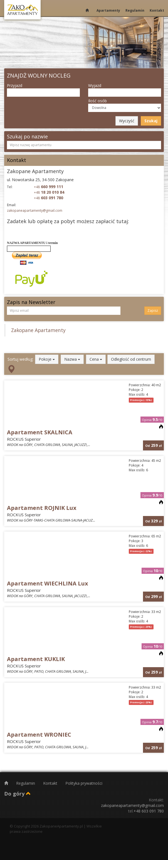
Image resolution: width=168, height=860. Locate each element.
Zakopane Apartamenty (38, 330)
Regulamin (134, 10)
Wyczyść (126, 120)
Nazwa (72, 359)
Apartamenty (108, 10)
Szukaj (150, 120)
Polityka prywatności (83, 783)
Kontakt (157, 10)
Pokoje (47, 359)
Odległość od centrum (131, 359)
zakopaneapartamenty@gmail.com (34, 210)
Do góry (17, 793)
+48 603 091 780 (149, 811)
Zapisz (152, 310)
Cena (96, 359)
